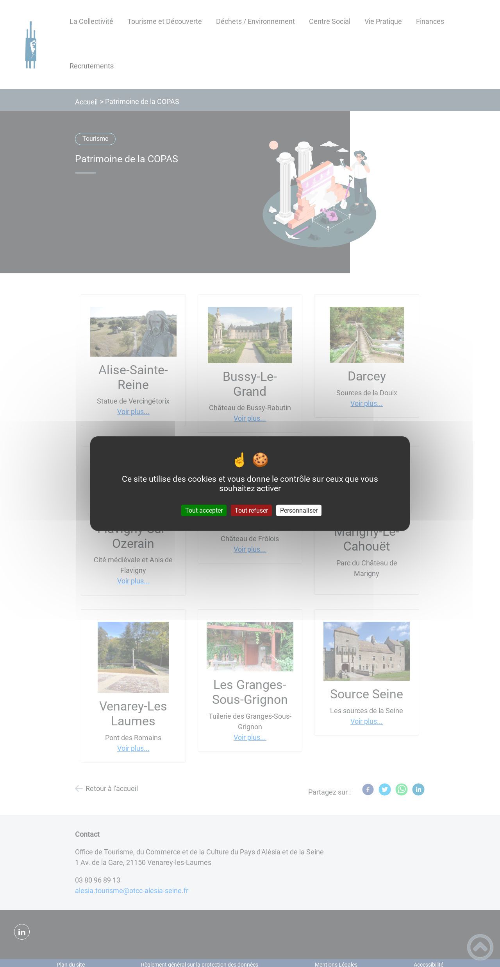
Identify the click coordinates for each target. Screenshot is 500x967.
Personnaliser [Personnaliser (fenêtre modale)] (299, 510)
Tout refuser (251, 510)
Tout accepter (204, 510)
